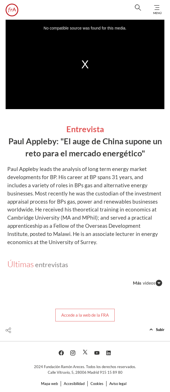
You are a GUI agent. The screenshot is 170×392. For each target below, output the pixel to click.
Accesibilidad (74, 383)
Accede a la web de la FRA (85, 314)
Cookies (96, 383)
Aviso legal (117, 383)
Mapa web (49, 383)
